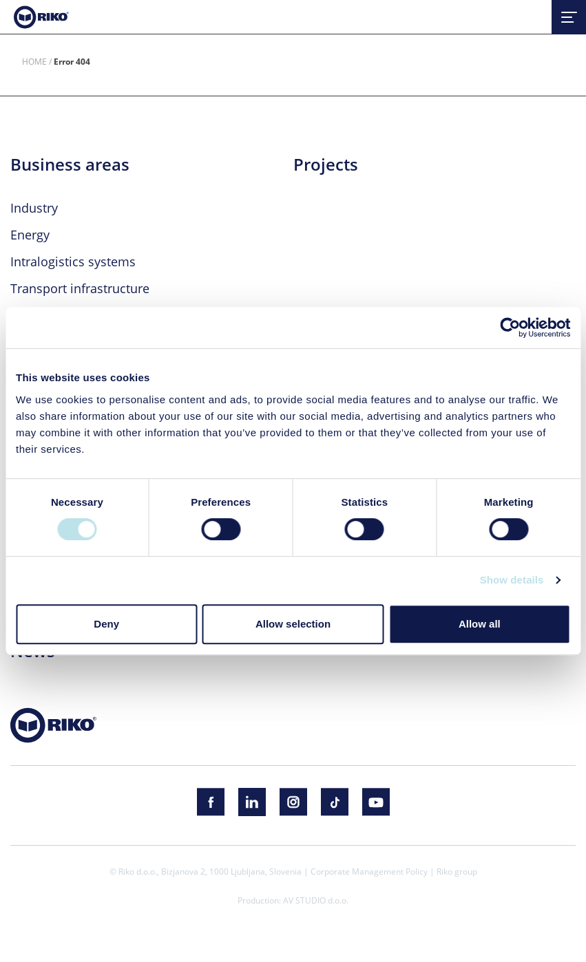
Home (34, 61)
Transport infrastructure (79, 288)
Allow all (480, 624)
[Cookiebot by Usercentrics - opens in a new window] (510, 327)
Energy (30, 234)
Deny (106, 624)
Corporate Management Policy (369, 871)
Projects (325, 164)
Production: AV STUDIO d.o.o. (293, 900)
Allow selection (293, 624)
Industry (34, 208)
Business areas (69, 164)
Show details (512, 580)
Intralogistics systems (73, 261)
